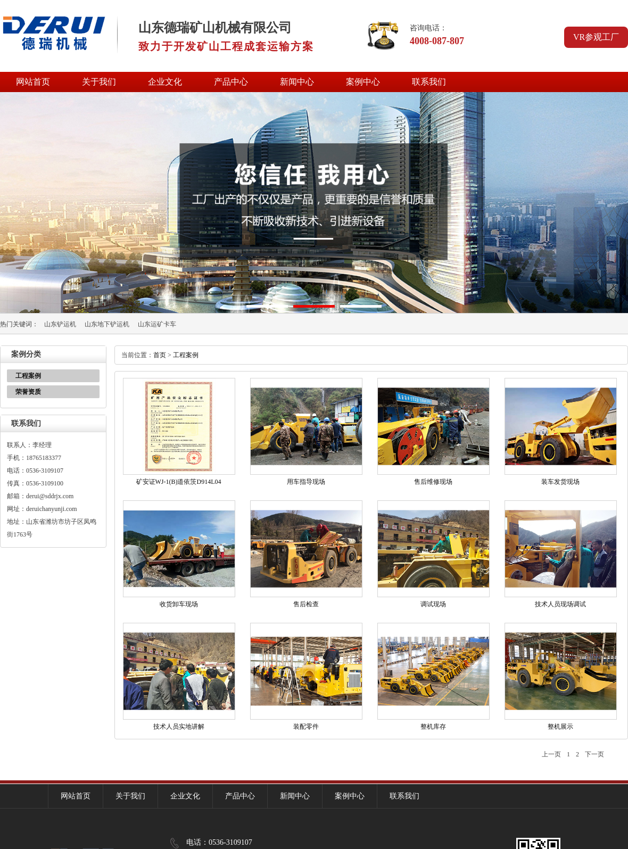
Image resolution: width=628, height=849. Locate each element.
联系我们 (429, 81)
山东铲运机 (60, 324)
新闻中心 (297, 81)
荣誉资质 (28, 391)
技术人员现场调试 (560, 604)
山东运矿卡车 (157, 324)
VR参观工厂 (596, 37)
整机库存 (433, 726)
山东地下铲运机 (107, 324)
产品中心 (231, 81)
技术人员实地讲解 (178, 726)
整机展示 (560, 726)
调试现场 (433, 604)
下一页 (594, 754)
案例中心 (363, 81)
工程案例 (28, 376)
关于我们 (99, 81)
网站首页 (33, 81)
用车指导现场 (306, 481)
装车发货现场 (560, 481)
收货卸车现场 (179, 604)
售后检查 (306, 604)
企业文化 (165, 81)
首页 (159, 355)
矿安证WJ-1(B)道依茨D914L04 (178, 481)
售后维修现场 (433, 481)
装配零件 (306, 726)
